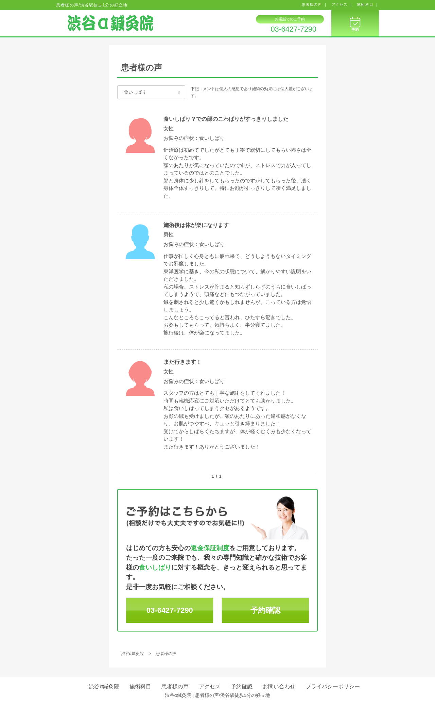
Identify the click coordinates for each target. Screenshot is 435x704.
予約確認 (265, 610)
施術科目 (140, 686)
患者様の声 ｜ (314, 4)
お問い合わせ (279, 686)
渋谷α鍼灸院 (104, 686)
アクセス (210, 686)
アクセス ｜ (342, 4)
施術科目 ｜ (368, 4)
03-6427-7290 (293, 29)
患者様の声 (175, 686)
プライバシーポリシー (333, 686)
